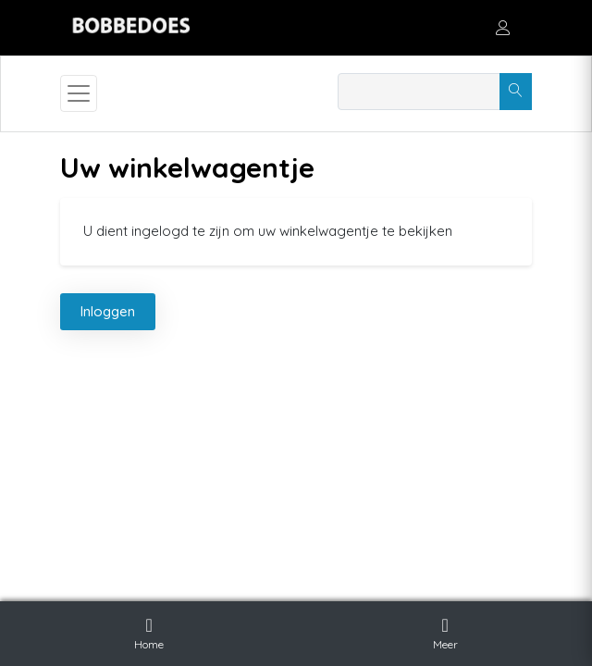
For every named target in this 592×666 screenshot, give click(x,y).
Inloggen (107, 311)
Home (149, 630)
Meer (445, 630)
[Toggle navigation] (78, 93)
